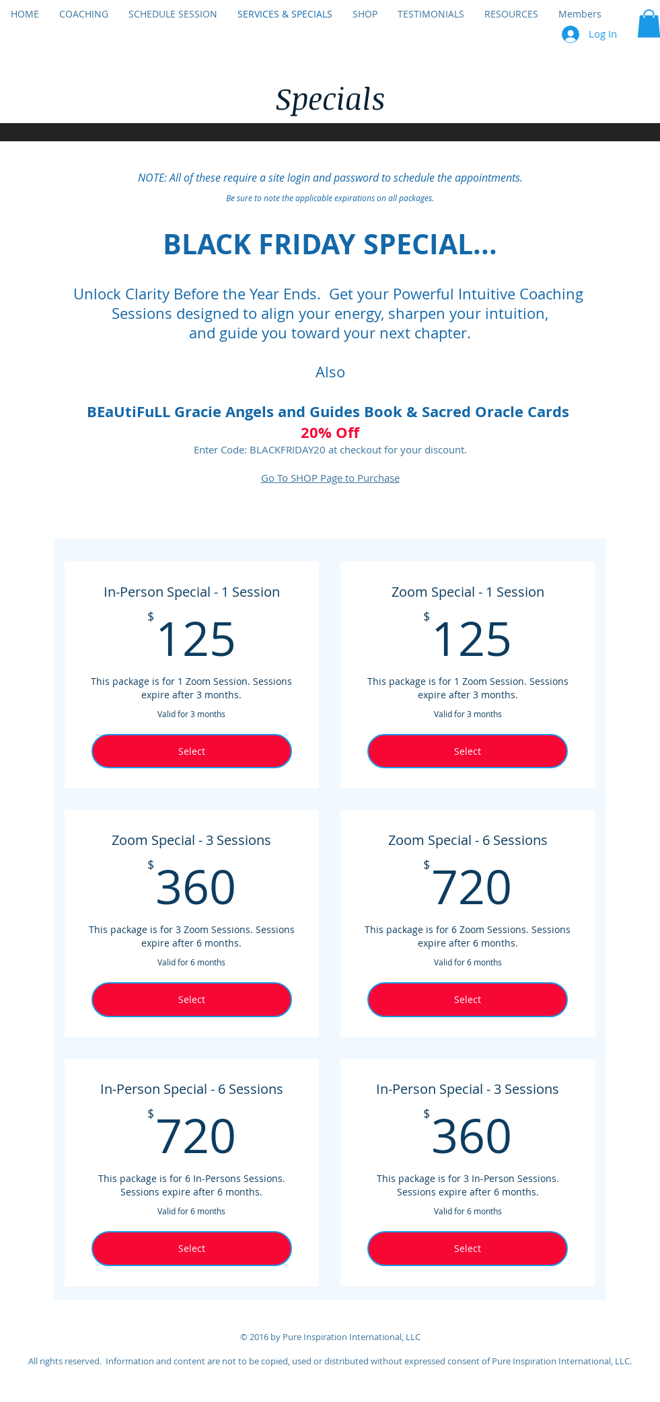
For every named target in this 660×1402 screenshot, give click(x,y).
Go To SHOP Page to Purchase (330, 477)
